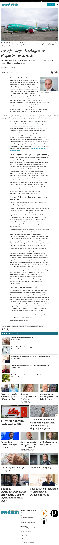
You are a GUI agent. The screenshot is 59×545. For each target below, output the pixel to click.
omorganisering (32, 326)
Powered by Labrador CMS (29, 542)
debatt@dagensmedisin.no (28, 522)
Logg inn (51, 4)
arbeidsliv (15, 326)
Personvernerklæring (26, 531)
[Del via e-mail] (57, 72)
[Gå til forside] (10, 4)
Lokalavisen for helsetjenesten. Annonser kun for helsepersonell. (29, 1)
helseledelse (6, 326)
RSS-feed (23, 538)
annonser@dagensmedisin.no (29, 528)
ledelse (41, 326)
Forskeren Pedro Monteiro (34, 124)
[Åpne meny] (57, 4)
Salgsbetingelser (25, 535)
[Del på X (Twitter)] (54, 72)
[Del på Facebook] (52, 72)
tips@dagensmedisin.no (27, 517)
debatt (22, 326)
